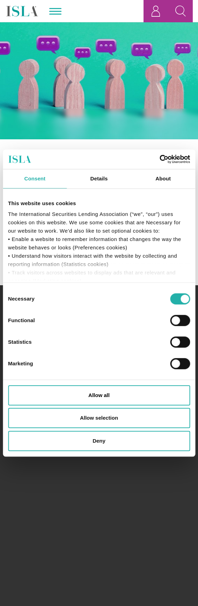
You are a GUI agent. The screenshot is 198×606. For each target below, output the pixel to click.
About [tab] (163, 178)
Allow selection (99, 418)
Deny (99, 441)
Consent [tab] (34, 178)
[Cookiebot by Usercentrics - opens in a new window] (159, 159)
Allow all (99, 395)
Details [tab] (99, 178)
